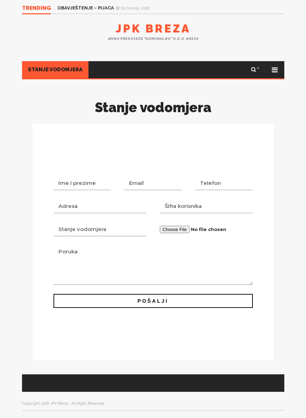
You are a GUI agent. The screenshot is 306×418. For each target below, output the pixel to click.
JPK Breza (153, 28)
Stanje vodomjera (55, 69)
